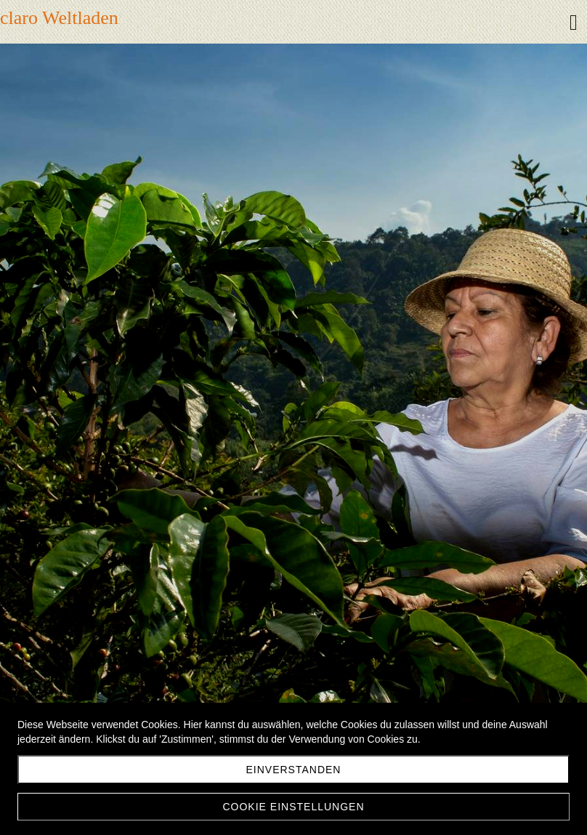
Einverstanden (293, 769)
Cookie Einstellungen (293, 806)
